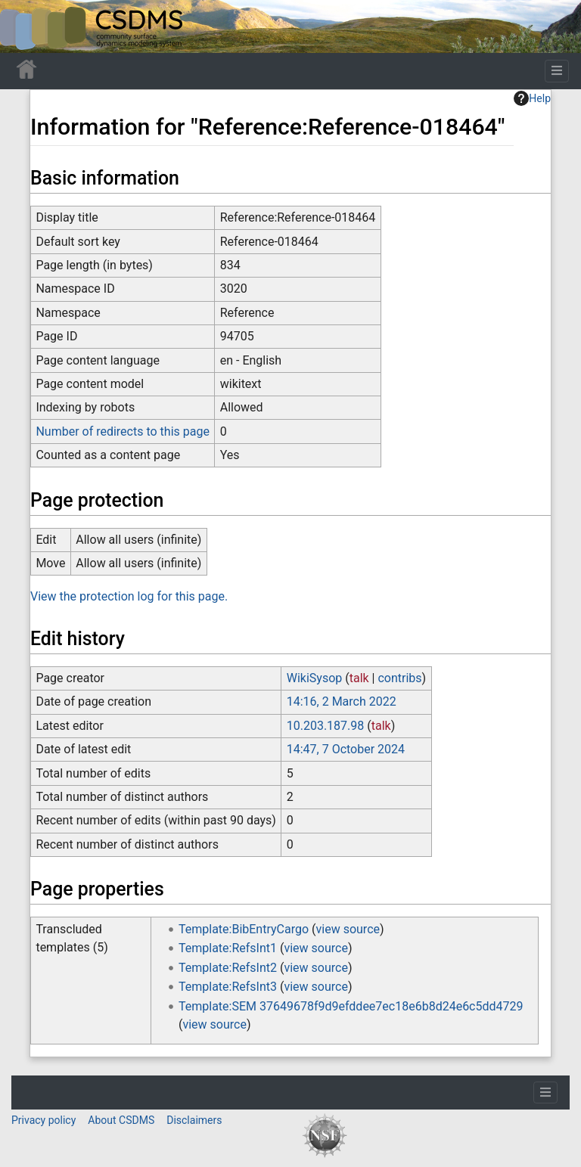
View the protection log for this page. (129, 596)
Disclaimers (194, 1120)
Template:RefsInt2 (228, 968)
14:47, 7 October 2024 (346, 749)
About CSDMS (121, 1120)
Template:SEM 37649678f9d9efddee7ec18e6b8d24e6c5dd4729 (351, 1006)
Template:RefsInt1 (228, 948)
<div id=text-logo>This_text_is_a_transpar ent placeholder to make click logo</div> (24, 26)
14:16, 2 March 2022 (341, 701)
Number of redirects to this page (123, 431)
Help (532, 98)
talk (359, 678)
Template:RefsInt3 (228, 986)
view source (348, 929)
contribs (399, 678)
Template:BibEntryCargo (244, 929)
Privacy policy (43, 1120)
